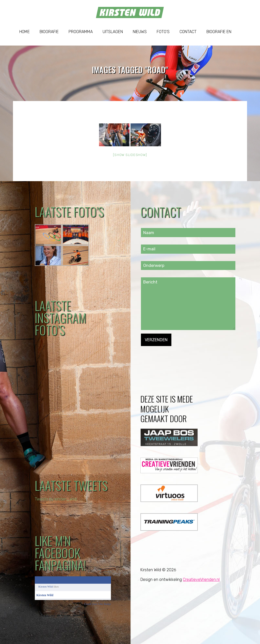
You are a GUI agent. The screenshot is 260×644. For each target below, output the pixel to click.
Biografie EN (218, 31)
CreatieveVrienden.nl (201, 579)
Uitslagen (113, 31)
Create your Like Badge (97, 603)
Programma (81, 31)
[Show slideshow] (130, 155)
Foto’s (163, 31)
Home (24, 31)
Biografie (49, 31)
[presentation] (179, 356)
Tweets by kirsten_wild (56, 499)
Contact (188, 31)
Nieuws (140, 31)
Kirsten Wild (45, 586)
